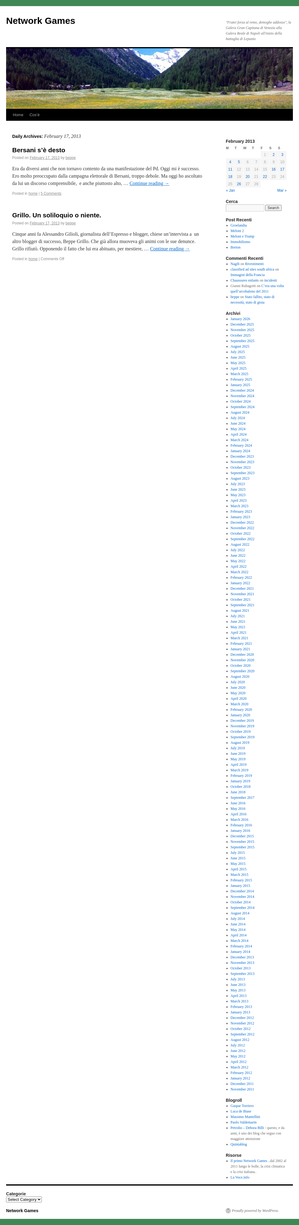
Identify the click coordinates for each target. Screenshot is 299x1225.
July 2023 (238, 484)
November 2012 (242, 1023)
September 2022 (242, 539)
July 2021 (238, 616)
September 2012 (242, 1034)
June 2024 (238, 423)
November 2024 (242, 396)
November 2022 (242, 528)
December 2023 (242, 456)
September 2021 (242, 605)
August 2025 (240, 346)
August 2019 (240, 742)
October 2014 (241, 902)
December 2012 (242, 1018)
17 (282, 169)
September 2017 (242, 797)
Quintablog (239, 1144)
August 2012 (240, 1040)
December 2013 (242, 957)
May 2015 (238, 864)
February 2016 (241, 825)
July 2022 (238, 550)
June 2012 (238, 1051)
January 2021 (240, 649)
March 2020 (239, 704)
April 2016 (239, 814)
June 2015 (238, 858)
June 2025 (238, 357)
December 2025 (242, 324)
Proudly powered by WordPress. (255, 1210)
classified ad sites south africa (252, 269)
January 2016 (240, 830)
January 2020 (240, 715)
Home (18, 115)
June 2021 (238, 621)
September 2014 (242, 908)
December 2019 (242, 720)
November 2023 (242, 462)
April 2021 (239, 632)
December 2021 (242, 588)
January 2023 (240, 517)
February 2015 (241, 880)
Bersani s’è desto (38, 149)
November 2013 (242, 963)
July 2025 (238, 352)
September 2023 (242, 473)
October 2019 (241, 731)
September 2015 (242, 847)
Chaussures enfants (245, 280)
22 (265, 177)
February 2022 (241, 577)
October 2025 (241, 335)
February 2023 (241, 511)
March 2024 (239, 440)
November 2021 (242, 594)
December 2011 (242, 1084)
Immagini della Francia (248, 275)
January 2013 (240, 1012)
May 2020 (238, 693)
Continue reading (149, 183)
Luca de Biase (241, 1111)
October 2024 (241, 401)
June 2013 (238, 985)
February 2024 (241, 445)
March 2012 (239, 1067)
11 (230, 169)
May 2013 (238, 990)
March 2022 (239, 572)
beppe (71, 158)
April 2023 (239, 500)
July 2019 (238, 748)
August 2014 (240, 913)
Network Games (40, 21)
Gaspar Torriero (242, 1106)
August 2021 (240, 610)
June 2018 (238, 792)
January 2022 (240, 583)
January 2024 (240, 451)
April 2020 (239, 698)
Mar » (282, 190)
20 (248, 177)
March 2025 (239, 374)
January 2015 (240, 886)
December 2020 (242, 654)
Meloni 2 (237, 231)
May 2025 (238, 363)
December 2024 (242, 390)
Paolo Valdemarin (244, 1122)
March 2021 (239, 638)
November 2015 (242, 841)
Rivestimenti (254, 264)
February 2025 (241, 379)
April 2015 (239, 869)
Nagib (235, 264)
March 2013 (239, 1001)
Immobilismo (240, 242)
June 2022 (238, 555)
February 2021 (241, 643)
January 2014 (240, 952)
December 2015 (242, 836)
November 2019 (242, 726)
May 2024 (238, 429)
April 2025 (239, 368)
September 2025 (242, 341)
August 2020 (240, 676)
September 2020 (242, 671)
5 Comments (51, 193)
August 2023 (240, 478)
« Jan (230, 190)
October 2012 (241, 1029)
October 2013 (241, 968)
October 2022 (241, 533)
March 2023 (239, 506)
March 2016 (239, 819)
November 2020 (242, 660)
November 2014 (242, 897)
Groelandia (239, 225)
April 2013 (239, 996)
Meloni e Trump (242, 236)
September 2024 (242, 407)
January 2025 (240, 385)
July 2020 (238, 682)
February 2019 (241, 775)
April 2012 (239, 1062)
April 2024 (239, 434)
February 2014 (241, 946)
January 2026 (240, 319)
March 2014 (239, 941)
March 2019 (239, 770)
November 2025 (242, 330)
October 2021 (241, 599)
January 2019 (240, 781)
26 (239, 184)
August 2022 (240, 544)
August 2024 (240, 412)
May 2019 (238, 759)
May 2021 (238, 627)
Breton (236, 247)
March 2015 (239, 875)
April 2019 (239, 764)
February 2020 (241, 709)
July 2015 (238, 852)
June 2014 (238, 924)
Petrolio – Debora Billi (247, 1128)
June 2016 (238, 803)
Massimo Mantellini (245, 1117)
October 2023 (241, 467)
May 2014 (238, 930)
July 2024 (238, 418)
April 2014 (239, 935)
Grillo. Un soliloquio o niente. (56, 215)
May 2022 (238, 561)
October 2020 (241, 665)
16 (274, 169)
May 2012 (238, 1056)
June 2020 (238, 687)
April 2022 (239, 566)
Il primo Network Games (249, 1161)
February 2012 (241, 1073)
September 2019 (242, 737)
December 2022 (242, 522)
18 (230, 177)
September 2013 (242, 974)
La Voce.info (240, 1177)
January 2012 (240, 1078)
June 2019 (238, 753)
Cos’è (35, 115)
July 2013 (238, 979)
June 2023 (238, 489)
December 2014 (242, 891)
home (33, 193)
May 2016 (238, 808)
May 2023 (238, 495)
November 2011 (242, 1089)
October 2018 (241, 786)
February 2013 (241, 1007)
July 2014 (238, 919)
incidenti (270, 280)
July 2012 (238, 1045)
